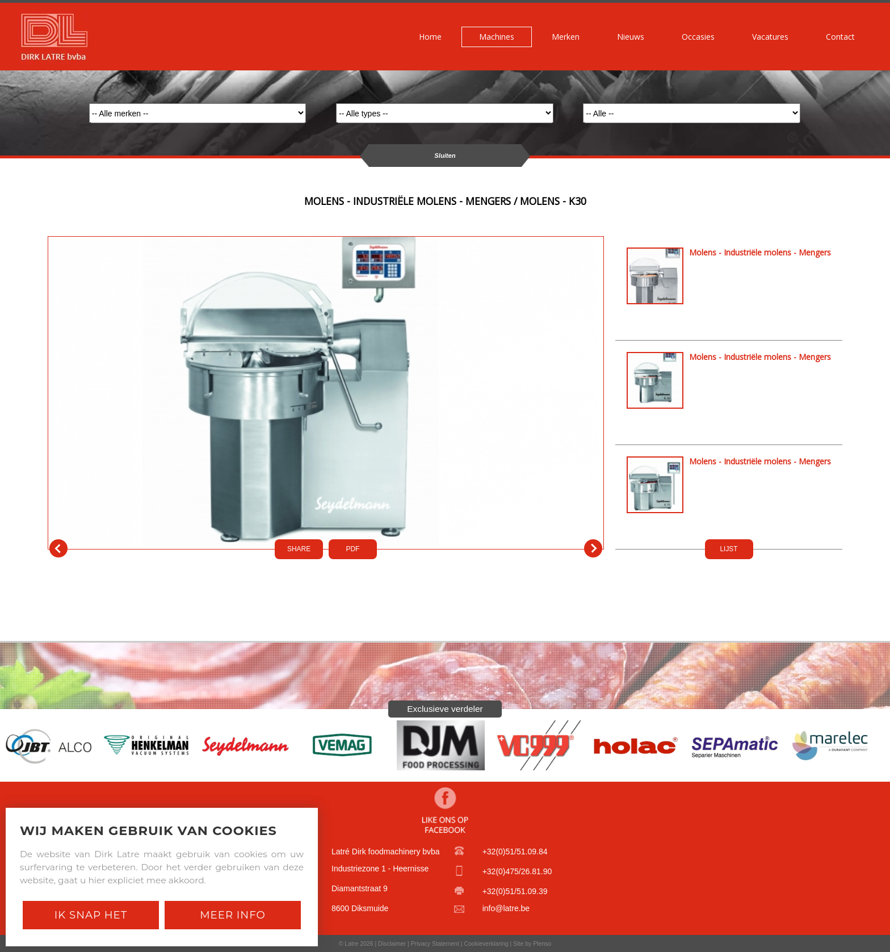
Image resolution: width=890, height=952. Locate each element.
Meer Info (233, 914)
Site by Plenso (532, 943)
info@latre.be (506, 908)
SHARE (298, 549)
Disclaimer (392, 943)
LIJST (728, 549)
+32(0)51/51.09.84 (515, 851)
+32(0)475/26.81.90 (517, 871)
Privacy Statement (435, 943)
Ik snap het (90, 914)
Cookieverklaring (486, 943)
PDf (353, 549)
